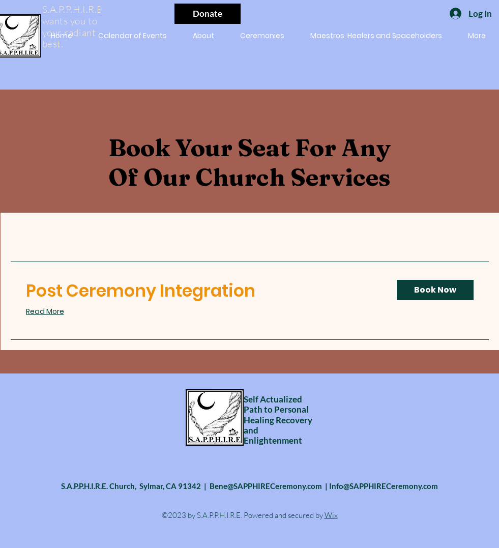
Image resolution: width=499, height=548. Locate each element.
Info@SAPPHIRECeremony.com (383, 486)
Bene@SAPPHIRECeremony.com (266, 486)
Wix (331, 515)
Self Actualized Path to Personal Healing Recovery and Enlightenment (278, 420)
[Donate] (207, 14)
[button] (262, 35)
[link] (203, 291)
